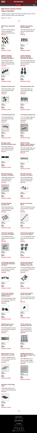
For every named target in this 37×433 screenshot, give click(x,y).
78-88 (15, 418)
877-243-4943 (18, 2)
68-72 (22, 421)
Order (21, 427)
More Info (3, 34)
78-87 (15, 425)
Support (16, 427)
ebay (22, 429)
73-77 (19, 418)
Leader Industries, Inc (20, 430)
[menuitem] (34, 5)
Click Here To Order (6, 50)
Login (34, 4)
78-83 (15, 421)
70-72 (22, 418)
